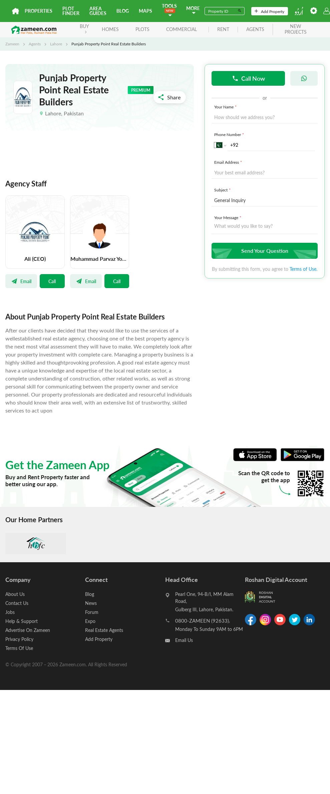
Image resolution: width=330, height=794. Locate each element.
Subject (223, 190)
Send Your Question (264, 250)
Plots (142, 29)
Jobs (10, 612)
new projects (296, 29)
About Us (15, 594)
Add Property (269, 11)
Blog (122, 11)
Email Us (184, 640)
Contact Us (16, 603)
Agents (35, 43)
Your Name (226, 107)
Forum (91, 612)
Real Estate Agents (104, 630)
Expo (90, 621)
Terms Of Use (19, 648)
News (91, 603)
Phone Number (229, 134)
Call (52, 281)
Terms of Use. (303, 269)
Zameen (12, 43)
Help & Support (21, 621)
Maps (145, 11)
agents (255, 29)
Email (21, 281)
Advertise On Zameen (27, 630)
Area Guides (97, 10)
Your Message (228, 217)
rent (223, 29)
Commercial (181, 29)
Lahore (56, 43)
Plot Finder (70, 10)
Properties (38, 11)
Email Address (228, 162)
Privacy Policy (19, 639)
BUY (84, 28)
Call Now (248, 78)
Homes (110, 29)
